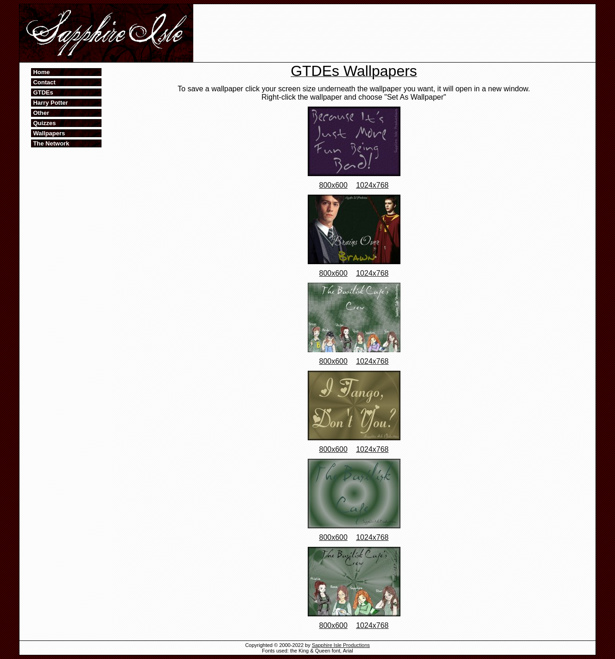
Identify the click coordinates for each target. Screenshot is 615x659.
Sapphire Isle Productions (341, 645)
